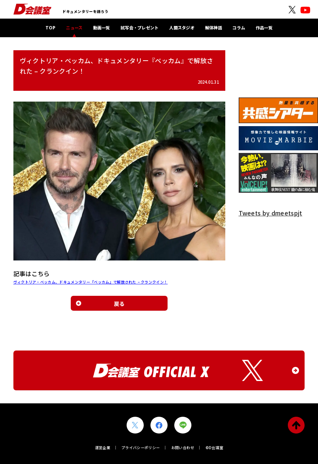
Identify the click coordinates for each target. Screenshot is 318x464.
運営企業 (102, 447)
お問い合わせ (182, 447)
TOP (50, 28)
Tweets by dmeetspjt (270, 212)
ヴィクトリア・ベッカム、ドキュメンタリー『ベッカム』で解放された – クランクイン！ (90, 282)
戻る (119, 303)
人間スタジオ (181, 28)
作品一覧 (264, 28)
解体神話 (213, 28)
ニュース (74, 28)
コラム (238, 28)
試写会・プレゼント (140, 28)
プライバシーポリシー (140, 447)
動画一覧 (101, 28)
